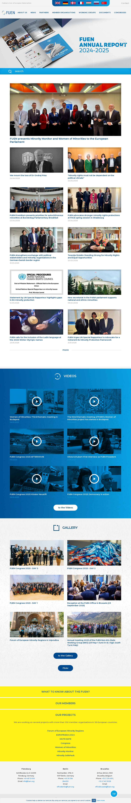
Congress (65, 743)
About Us (22, 13)
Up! (114, 794)
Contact (125, 3)
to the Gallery (65, 655)
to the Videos (65, 507)
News (33, 13)
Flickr (65, 668)
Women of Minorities (65, 747)
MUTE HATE (65, 739)
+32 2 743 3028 (105, 781)
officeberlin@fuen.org (65, 787)
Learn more (101, 800)
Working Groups (87, 13)
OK (94, 800)
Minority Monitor (65, 751)
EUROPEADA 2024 (65, 735)
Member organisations (63, 13)
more (65, 350)
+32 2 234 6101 (107, 778)
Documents (105, 13)
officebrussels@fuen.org (104, 787)
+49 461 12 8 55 (29, 778)
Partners (44, 13)
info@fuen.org (28, 781)
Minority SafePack (65, 755)
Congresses (120, 13)
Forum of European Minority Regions (65, 731)
